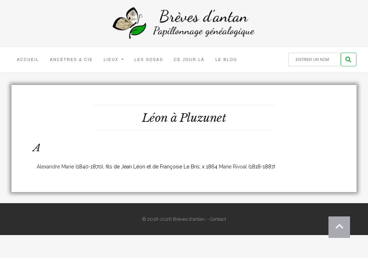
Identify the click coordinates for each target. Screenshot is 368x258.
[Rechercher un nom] (314, 60)
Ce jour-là (189, 59)
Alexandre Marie (55, 166)
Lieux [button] (112, 59)
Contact (218, 219)
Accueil (28, 59)
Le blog (226, 59)
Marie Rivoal (233, 166)
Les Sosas (148, 59)
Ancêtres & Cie (71, 59)
